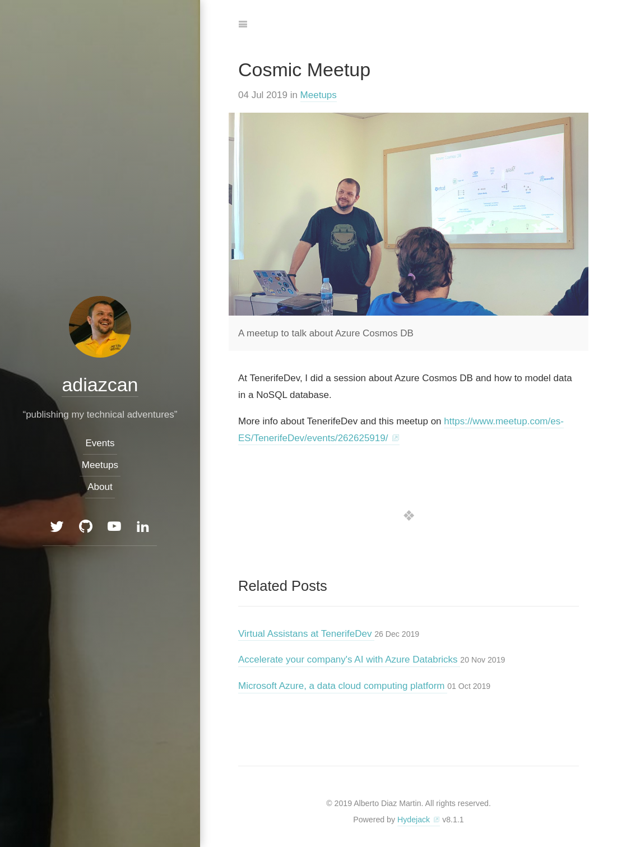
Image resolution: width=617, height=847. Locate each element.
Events (100, 442)
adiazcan (100, 384)
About (99, 487)
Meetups (318, 95)
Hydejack (413, 819)
